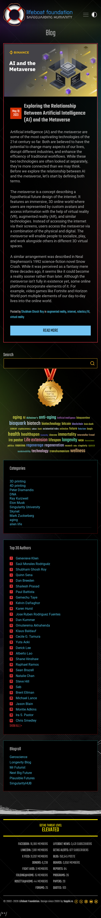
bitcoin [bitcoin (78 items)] (66, 424)
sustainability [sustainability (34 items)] (24, 451)
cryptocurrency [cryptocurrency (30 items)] (24, 429)
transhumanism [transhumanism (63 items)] (59, 451)
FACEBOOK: (24, 844)
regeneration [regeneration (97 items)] (54, 445)
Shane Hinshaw (27, 659)
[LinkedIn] (86, 901)
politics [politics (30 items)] (11, 446)
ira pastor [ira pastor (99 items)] (16, 440)
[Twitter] (81, 901)
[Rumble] (96, 901)
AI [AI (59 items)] (24, 418)
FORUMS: (40, 888)
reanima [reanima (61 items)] (20, 445)
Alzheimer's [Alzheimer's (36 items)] (32, 418)
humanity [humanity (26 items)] (44, 435)
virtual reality (17, 317)
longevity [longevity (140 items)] (69, 440)
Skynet (14, 511)
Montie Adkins (26, 709)
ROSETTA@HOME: (24, 881)
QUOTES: (57, 888)
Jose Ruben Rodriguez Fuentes (38, 614)
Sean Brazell (25, 670)
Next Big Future (21, 773)
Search (92, 363)
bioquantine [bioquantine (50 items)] (83, 417)
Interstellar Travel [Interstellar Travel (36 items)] (86, 435)
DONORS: (36, 863)
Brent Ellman (25, 692)
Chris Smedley (26, 720)
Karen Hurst (24, 608)
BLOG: (56, 856)
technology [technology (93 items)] (40, 451)
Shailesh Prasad (27, 586)
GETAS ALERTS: (61, 850)
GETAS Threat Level (50, 828)
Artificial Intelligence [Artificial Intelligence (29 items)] (66, 418)
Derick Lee (23, 648)
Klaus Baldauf (26, 631)
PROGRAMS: (59, 875)
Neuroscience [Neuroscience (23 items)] (89, 441)
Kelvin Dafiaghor (28, 603)
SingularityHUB (21, 783)
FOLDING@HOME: (25, 875)
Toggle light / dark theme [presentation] (94, 14)
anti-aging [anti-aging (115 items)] (47, 417)
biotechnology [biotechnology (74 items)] (51, 424)
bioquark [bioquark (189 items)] (17, 423)
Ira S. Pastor (24, 715)
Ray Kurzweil (19, 498)
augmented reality (56, 312)
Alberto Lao (24, 653)
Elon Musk (17, 503)
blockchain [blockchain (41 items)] (77, 424)
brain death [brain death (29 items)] (88, 424)
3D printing (18, 481)
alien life (16, 524)
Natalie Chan (25, 676)
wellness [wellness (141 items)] (77, 451)
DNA (13, 494)
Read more (50, 330)
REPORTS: (58, 869)
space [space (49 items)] (91, 445)
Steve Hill (22, 681)
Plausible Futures (22, 778)
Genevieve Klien (27, 558)
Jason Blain (24, 704)
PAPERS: (57, 881)
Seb (18, 687)
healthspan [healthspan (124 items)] (30, 434)
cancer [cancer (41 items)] (13, 429)
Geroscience (18, 757)
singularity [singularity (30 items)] (82, 446)
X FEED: (26, 856)
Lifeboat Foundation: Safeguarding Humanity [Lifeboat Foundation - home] (40, 14)
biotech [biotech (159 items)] (34, 423)
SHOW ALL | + (16, 726)
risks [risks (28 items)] (75, 446)
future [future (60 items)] (73, 429)
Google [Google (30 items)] (90, 429)
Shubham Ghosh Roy (32, 312)
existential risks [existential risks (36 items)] (51, 429)
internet (71, 312)
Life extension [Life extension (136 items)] (36, 440)
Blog (51, 33)
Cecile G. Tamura (28, 636)
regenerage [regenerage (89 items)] (34, 445)
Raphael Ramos (27, 664)
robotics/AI (83, 312)
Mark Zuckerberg (22, 516)
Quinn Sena (24, 575)
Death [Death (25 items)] (40, 429)
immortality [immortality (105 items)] (67, 434)
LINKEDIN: (26, 850)
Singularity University (25, 507)
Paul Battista (25, 592)
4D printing (18, 486)
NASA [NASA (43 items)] (81, 440)
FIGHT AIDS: (28, 869)
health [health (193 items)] (14, 434)
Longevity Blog (20, 762)
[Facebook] (76, 901)
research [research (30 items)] (68, 446)
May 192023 (15, 113)
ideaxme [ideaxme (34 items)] (53, 435)
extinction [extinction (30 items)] (64, 429)
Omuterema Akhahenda (33, 625)
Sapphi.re (68, 901)
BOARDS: (57, 863)
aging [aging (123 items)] (17, 417)
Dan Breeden (25, 580)
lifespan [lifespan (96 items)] (55, 440)
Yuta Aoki (23, 642)
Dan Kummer (25, 620)
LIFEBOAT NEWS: (61, 844)
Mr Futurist (17, 767)
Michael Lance (26, 698)
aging (14, 520)
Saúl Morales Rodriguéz (33, 564)
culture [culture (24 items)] (34, 429)
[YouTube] (91, 901)
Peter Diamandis (22, 490)
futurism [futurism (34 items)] (82, 429)
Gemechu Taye (26, 597)
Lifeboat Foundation (29, 901)
